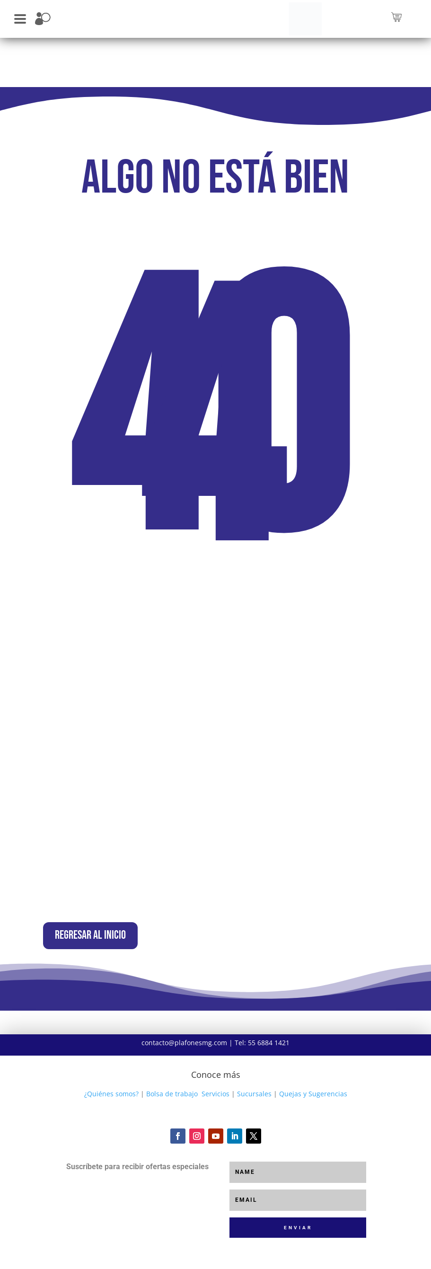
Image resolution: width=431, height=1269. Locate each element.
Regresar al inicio (118, 944)
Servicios (215, 1110)
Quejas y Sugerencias (313, 1110)
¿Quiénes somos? (111, 1110)
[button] (20, 17)
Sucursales (254, 1110)
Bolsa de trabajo (172, 1110)
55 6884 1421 (269, 1059)
